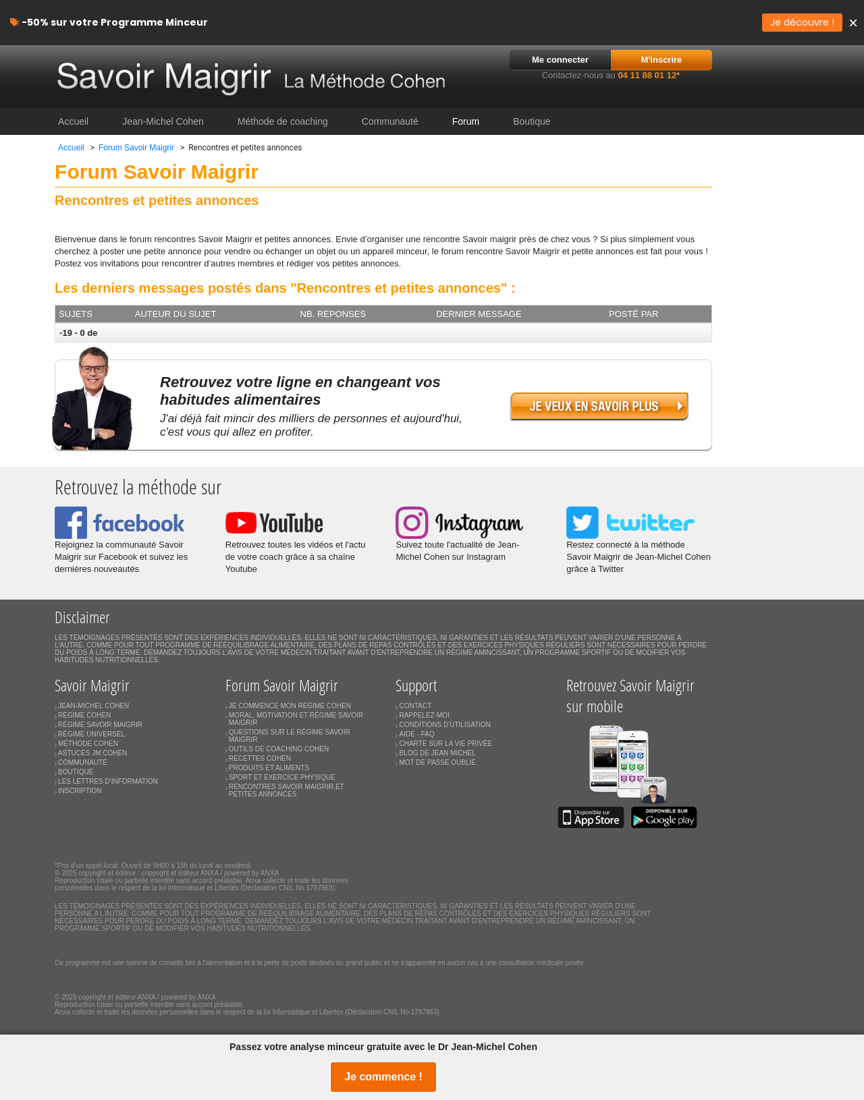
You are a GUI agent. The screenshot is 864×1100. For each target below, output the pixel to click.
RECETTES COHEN (260, 758)
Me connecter (560, 60)
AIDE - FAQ (416, 734)
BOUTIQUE (75, 772)
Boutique (531, 121)
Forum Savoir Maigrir (136, 147)
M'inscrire (661, 60)
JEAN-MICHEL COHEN (93, 706)
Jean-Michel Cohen (163, 121)
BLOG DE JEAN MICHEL (437, 753)
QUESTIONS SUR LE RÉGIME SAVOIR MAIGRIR (289, 735)
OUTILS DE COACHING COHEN (279, 749)
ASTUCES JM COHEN (92, 753)
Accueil (73, 121)
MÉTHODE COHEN (88, 743)
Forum (465, 121)
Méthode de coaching (283, 121)
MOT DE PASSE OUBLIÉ (437, 762)
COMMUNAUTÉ (82, 762)
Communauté (390, 121)
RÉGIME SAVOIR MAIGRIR (100, 724)
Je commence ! (383, 1076)
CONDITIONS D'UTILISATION (445, 724)
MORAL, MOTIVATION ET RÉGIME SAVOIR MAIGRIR (296, 719)
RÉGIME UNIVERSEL (91, 734)
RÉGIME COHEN (84, 715)
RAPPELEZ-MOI (424, 715)
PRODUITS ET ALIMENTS (269, 768)
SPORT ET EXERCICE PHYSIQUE (282, 777)
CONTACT (415, 706)
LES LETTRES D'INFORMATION (108, 781)
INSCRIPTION (79, 790)
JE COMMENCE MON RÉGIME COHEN (290, 706)
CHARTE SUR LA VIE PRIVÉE (445, 743)
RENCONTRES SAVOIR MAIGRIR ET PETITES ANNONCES (286, 790)
